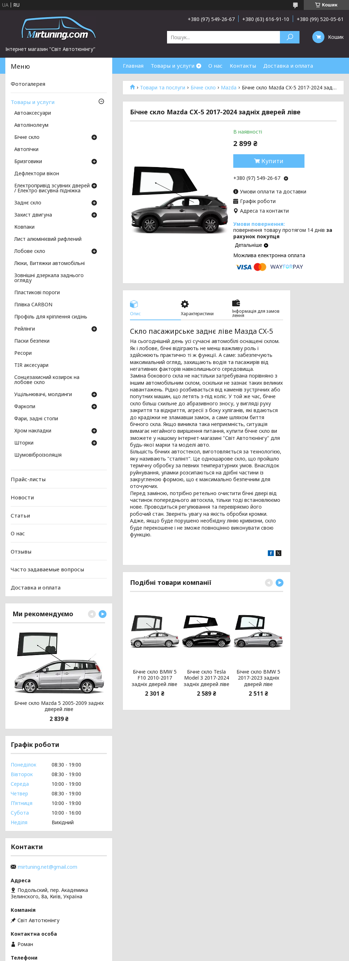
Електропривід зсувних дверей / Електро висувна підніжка (52, 188)
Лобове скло (29, 251)
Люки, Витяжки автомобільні (49, 263)
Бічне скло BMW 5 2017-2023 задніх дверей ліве (258, 678)
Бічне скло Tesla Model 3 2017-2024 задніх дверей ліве (206, 678)
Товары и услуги (172, 65)
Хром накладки (32, 431)
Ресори (23, 353)
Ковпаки (24, 227)
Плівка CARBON (33, 305)
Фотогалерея (28, 83)
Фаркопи (24, 407)
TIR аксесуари (31, 365)
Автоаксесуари (32, 113)
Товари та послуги (162, 87)
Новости (22, 497)
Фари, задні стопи (36, 419)
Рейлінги (24, 329)
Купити (272, 161)
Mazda (228, 87)
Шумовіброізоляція (38, 455)
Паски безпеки (32, 341)
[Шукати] (289, 37)
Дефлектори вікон (36, 174)
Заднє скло (27, 203)
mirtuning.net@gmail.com (47, 867)
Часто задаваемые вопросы (47, 569)
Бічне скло (203, 87)
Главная (133, 65)
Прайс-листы (28, 479)
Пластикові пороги (37, 293)
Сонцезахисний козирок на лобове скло (46, 380)
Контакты (243, 65)
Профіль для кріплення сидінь (50, 317)
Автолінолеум (31, 125)
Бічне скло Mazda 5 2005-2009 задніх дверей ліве (59, 706)
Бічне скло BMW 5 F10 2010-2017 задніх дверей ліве (154, 678)
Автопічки (26, 149)
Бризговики (28, 162)
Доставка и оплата (288, 65)
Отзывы (21, 551)
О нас (215, 65)
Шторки (23, 443)
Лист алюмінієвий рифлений (48, 239)
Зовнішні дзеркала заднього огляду (49, 278)
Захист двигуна (33, 215)
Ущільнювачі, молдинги (43, 395)
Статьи (20, 515)
